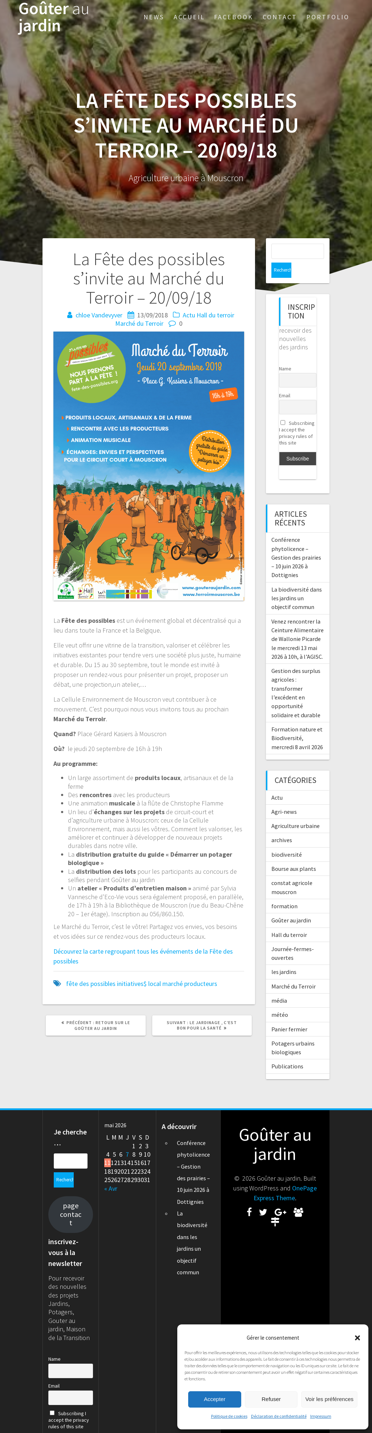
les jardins (283, 956)
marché (172, 983)
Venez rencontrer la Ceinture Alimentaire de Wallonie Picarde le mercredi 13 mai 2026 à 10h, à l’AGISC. (297, 623)
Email (284, 380)
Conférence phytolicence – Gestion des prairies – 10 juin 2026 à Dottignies (296, 542)
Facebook (233, 17)
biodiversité (286, 839)
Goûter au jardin (291, 905)
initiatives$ (132, 983)
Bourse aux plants (293, 853)
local (154, 983)
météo (279, 999)
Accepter (214, 1399)
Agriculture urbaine (295, 810)
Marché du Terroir (139, 323)
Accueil (189, 17)
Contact (280, 17)
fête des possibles (91, 983)
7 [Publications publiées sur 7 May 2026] (127, 1139)
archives (281, 824)
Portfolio (327, 17)
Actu (189, 315)
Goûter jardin (54, 17)
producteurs (200, 983)
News (153, 17)
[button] (357, 1337)
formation (284, 890)
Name (285, 353)
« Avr (110, 1173)
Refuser (271, 1399)
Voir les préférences (329, 1399)
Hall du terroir (215, 315)
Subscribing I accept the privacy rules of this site (297, 418)
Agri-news (284, 796)
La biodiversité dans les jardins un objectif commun (296, 583)
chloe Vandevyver (99, 315)
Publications (287, 1051)
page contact (70, 1183)
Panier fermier (289, 1014)
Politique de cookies (229, 1416)
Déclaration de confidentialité (279, 1416)
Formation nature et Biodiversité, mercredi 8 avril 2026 (297, 722)
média (279, 985)
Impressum (320, 1416)
